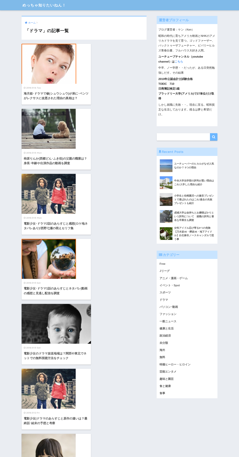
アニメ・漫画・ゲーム (173, 278)
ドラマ (163, 299)
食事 (162, 393)
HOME (119, 443)
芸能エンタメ (167, 371)
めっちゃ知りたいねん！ (45, 5)
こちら (179, 61)
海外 (162, 350)
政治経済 (165, 335)
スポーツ (165, 292)
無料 (162, 357)
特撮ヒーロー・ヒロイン (175, 364)
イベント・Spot (169, 285)
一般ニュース (167, 321)
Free (162, 263)
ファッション (167, 314)
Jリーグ (164, 271)
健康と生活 (166, 328)
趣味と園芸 (166, 379)
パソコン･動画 (168, 307)
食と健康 (165, 386)
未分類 (163, 343)
